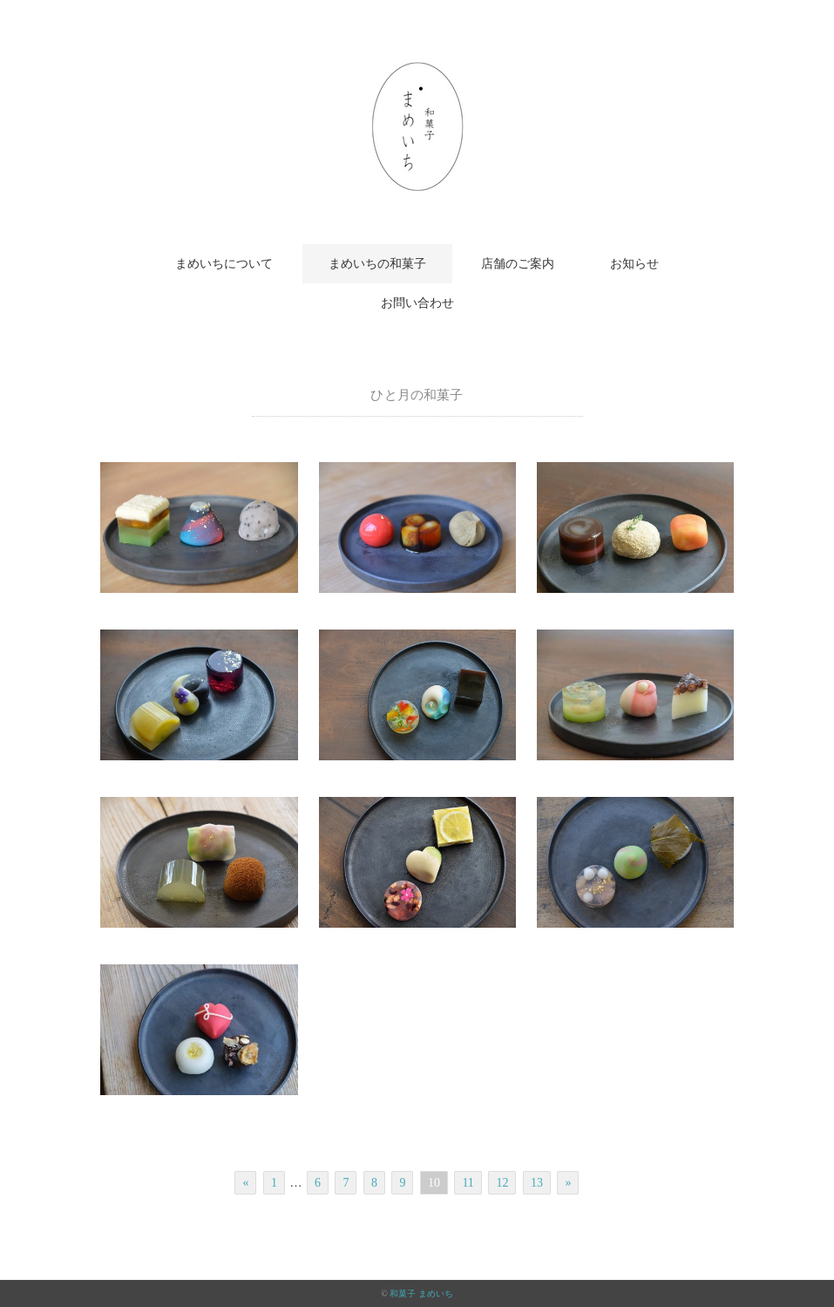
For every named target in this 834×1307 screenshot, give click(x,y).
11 (467, 1182)
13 (537, 1182)
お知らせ (634, 263)
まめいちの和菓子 (377, 263)
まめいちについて (224, 263)
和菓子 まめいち (421, 1293)
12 (502, 1182)
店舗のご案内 (517, 263)
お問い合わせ (417, 303)
